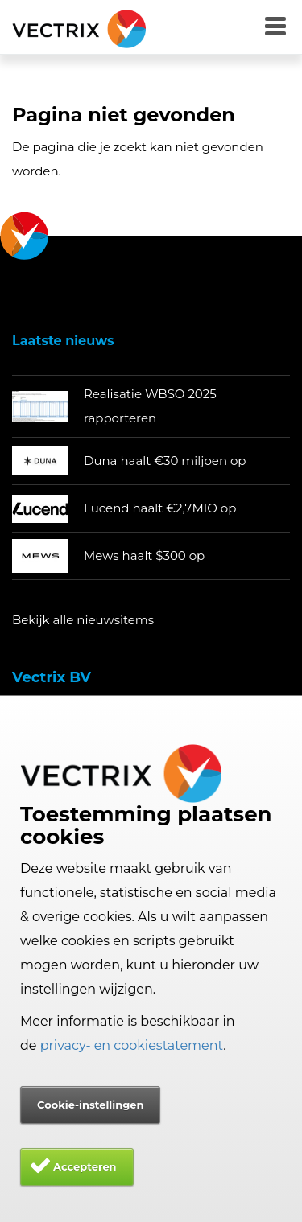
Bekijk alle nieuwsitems (83, 619)
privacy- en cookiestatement (132, 1045)
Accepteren (85, 1166)
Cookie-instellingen (90, 1104)
